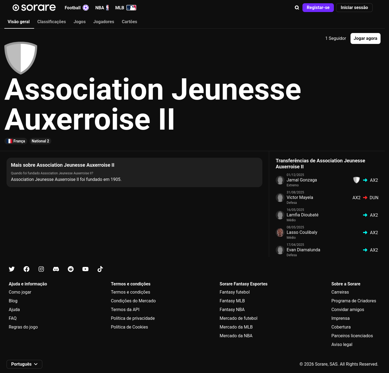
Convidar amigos (347, 309)
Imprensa (340, 318)
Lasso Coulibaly (302, 232)
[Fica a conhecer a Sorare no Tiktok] (100, 269)
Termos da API (125, 309)
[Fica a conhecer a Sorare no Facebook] (26, 269)
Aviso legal (341, 344)
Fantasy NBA (232, 309)
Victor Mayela (300, 197)
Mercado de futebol (239, 318)
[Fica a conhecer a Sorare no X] (12, 269)
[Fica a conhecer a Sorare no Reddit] (71, 269)
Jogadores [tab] (103, 21)
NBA (102, 7)
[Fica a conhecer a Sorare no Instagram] (41, 269)
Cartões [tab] (129, 21)
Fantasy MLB (232, 300)
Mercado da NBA (236, 335)
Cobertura (341, 327)
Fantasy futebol (235, 292)
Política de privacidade (133, 318)
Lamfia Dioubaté (303, 214)
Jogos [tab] (79, 21)
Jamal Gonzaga (302, 180)
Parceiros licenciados (352, 335)
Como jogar (20, 292)
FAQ (13, 318)
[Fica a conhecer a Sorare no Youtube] (85, 269)
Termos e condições (130, 292)
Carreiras (340, 292)
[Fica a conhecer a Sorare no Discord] (56, 269)
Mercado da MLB (236, 327)
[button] (297, 7)
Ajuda (14, 309)
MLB (125, 7)
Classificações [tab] (51, 21)
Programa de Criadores (353, 300)
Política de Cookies (129, 327)
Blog (13, 300)
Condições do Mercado (133, 300)
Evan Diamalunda (303, 249)
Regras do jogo (23, 327)
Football (77, 8)
